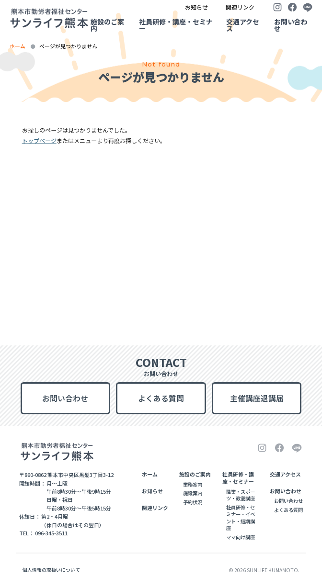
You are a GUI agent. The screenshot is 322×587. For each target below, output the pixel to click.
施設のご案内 (107, 25)
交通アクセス (242, 25)
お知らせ (196, 7)
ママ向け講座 (240, 537)
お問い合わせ (291, 25)
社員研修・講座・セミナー (176, 25)
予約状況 (192, 502)
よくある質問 (161, 398)
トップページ (39, 140)
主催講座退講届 (257, 398)
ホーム (17, 46)
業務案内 (192, 484)
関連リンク (240, 7)
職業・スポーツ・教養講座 (240, 495)
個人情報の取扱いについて (51, 569)
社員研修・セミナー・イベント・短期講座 (240, 518)
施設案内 (192, 493)
